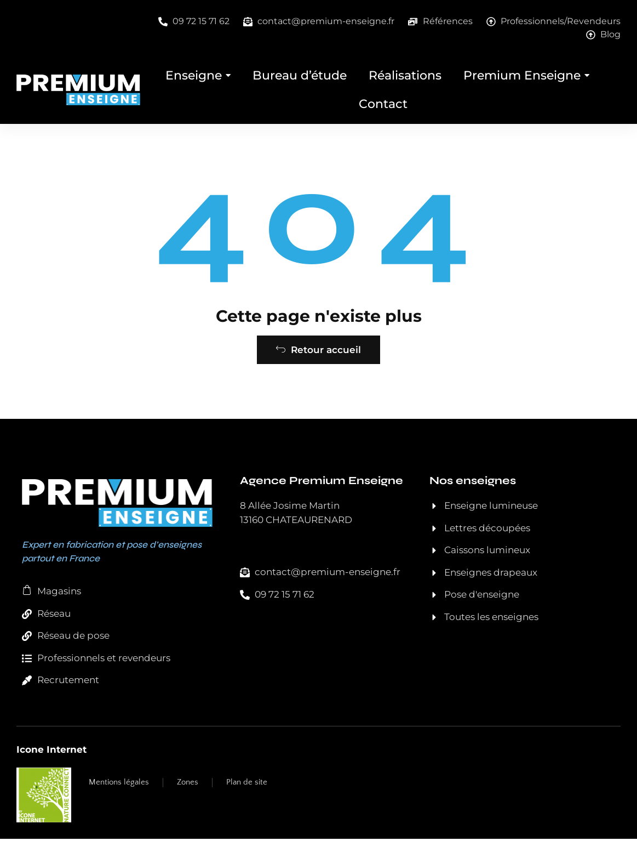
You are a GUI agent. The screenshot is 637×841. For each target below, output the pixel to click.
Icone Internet (51, 751)
